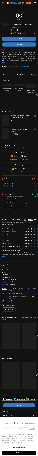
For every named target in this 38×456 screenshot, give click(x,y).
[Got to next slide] (36, 94)
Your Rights (32, 429)
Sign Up (19, 405)
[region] (19, 436)
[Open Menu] (3, 3)
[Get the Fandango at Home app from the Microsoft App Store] (31, 399)
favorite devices (24, 66)
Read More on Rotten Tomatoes (13, 148)
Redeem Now (8, 309)
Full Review (8, 186)
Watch (5, 412)
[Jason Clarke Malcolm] (30, 94)
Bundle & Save (22, 75)
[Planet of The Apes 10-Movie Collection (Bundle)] (23, 117)
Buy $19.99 (19, 44)
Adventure (20, 270)
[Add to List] (35, 33)
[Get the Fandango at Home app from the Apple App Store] (7, 399)
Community (14, 172)
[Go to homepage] (18, 3)
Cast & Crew (7, 75)
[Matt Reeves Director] (7, 94)
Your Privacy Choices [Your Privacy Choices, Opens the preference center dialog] (19, 447)
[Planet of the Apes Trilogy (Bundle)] (23, 130)
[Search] (35, 3)
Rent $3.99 (19, 39)
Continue (19, 453)
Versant (17, 423)
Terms (6, 425)
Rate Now (24, 172)
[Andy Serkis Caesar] (18, 94)
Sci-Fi (14, 270)
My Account (7, 416)
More (3, 62)
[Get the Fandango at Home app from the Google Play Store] (19, 399)
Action (9, 270)
